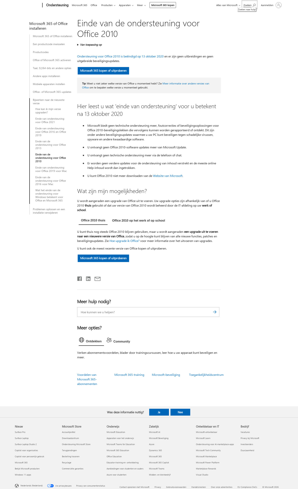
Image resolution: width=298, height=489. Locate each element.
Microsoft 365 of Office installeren (52, 36)
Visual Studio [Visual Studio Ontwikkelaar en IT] (202, 474)
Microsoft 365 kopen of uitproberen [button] (103, 70)
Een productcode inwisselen (49, 44)
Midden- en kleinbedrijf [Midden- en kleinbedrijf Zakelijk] (159, 474)
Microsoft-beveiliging (166, 375)
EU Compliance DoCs (247, 487)
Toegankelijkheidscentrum (206, 375)
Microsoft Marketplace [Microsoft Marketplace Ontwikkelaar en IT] (206, 456)
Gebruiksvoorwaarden (176, 487)
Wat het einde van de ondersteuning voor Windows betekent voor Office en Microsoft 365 (49, 195)
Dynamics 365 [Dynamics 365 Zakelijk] (155, 450)
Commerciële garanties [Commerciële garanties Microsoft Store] (72, 468)
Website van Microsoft (167, 176)
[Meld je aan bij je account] (271, 5)
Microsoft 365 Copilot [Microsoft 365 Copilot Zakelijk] (159, 462)
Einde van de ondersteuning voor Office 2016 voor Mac (50, 181)
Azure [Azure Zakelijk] (151, 444)
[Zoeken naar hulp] (249, 5)
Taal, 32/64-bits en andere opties (52, 68)
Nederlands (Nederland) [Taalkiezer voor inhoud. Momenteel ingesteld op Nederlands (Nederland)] (32, 485)
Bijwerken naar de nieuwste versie (48, 101)
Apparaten (127, 5)
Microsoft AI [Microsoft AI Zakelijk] (154, 432)
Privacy (158, 487)
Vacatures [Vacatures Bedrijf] (245, 432)
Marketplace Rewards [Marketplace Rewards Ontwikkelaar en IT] (206, 468)
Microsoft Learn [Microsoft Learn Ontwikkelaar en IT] (203, 438)
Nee (180, 412)
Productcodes (41, 52)
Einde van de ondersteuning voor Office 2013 (50, 145)
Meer (143, 5)
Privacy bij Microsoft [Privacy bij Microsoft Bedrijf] (250, 438)
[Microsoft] (28, 5)
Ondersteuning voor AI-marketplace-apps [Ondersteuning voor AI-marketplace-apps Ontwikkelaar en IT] (215, 444)
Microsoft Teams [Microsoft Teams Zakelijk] (156, 468)
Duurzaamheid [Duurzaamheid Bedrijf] (247, 450)
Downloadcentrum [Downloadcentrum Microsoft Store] (70, 438)
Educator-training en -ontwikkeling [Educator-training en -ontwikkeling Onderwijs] (123, 462)
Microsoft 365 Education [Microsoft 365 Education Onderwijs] (118, 450)
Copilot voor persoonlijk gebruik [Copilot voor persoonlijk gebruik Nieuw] (29, 456)
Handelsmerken (198, 487)
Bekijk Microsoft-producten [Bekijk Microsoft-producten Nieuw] (27, 468)
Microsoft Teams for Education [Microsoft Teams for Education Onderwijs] (121, 444)
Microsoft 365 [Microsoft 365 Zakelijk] (155, 456)
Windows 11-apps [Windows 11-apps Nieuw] (23, 474)
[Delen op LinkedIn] (86, 278)
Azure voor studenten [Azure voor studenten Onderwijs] (116, 474)
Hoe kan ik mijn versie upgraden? (48, 110)
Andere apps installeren (46, 76)
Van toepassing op (91, 44)
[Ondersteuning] (57, 5)
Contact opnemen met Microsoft (134, 487)
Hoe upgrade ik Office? (124, 241)
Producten (108, 5)
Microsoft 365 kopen (165, 5)
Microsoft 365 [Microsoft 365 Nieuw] (21, 462)
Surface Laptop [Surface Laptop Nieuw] (22, 438)
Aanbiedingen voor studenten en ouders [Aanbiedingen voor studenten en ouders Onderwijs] (125, 468)
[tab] (93, 221)
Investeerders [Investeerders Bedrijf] (247, 444)
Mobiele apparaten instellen (49, 84)
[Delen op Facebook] (79, 278)
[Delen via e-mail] (96, 278)
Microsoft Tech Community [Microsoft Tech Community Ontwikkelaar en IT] (208, 450)
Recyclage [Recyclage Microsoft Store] (66, 462)
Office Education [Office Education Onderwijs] (114, 456)
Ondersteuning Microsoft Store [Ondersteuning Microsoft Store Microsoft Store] (76, 444)
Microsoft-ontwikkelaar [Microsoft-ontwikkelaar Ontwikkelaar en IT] (206, 432)
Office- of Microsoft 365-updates (52, 92)
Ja (159, 412)
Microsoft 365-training (129, 375)
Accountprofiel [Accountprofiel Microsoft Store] (68, 432)
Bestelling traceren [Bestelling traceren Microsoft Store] (70, 456)
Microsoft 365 (79, 5)
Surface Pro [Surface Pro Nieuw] (20, 432)
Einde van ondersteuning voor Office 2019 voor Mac (51, 169)
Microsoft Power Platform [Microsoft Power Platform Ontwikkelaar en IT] (207, 462)
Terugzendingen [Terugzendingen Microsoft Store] (69, 450)
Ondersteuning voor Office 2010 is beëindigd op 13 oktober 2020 (120, 56)
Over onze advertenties (221, 487)
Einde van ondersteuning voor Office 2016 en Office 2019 (50, 132)
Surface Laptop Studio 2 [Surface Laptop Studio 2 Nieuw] (26, 444)
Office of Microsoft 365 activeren (52, 60)
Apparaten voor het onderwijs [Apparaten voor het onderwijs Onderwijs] (120, 438)
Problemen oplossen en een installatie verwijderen (49, 211)
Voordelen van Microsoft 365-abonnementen (87, 379)
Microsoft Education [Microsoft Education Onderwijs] (116, 432)
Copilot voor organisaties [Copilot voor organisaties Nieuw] (26, 450)
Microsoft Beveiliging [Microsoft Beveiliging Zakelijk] (158, 438)
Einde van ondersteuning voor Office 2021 (49, 120)
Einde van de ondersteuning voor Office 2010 (50, 158)
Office (94, 5)
